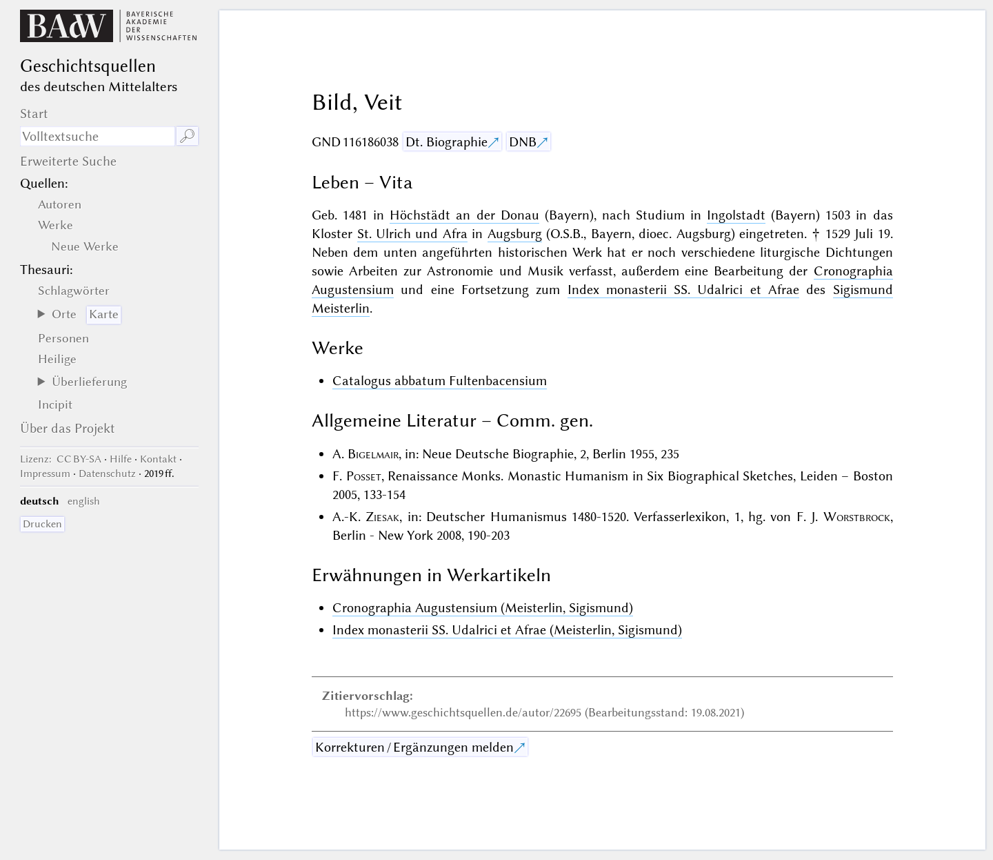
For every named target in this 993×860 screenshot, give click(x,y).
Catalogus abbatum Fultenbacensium (439, 381)
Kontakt (158, 459)
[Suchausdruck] (97, 136)
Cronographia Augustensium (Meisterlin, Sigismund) (482, 608)
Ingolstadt (736, 215)
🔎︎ (187, 136)
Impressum (45, 473)
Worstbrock (856, 517)
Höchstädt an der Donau (464, 215)
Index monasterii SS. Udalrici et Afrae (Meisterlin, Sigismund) (507, 630)
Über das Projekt (67, 428)
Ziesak (382, 517)
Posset (363, 476)
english (84, 501)
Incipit (55, 404)
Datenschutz (107, 473)
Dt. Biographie (446, 142)
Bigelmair (373, 454)
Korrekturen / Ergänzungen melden (414, 747)
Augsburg (515, 234)
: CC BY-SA (60, 459)
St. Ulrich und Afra (412, 234)
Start (34, 113)
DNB (522, 142)
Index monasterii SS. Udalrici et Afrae (683, 289)
